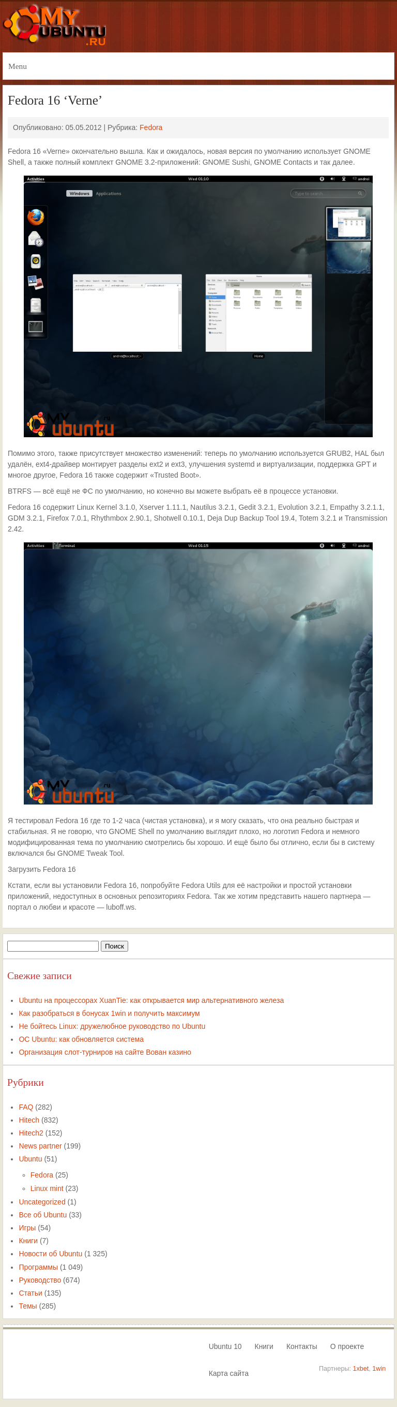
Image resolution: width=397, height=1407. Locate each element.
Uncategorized (42, 1202)
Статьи (30, 1293)
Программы (38, 1267)
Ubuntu (30, 1159)
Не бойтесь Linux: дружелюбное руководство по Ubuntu (112, 1026)
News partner (40, 1146)
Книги (28, 1241)
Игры (27, 1228)
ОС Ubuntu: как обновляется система (81, 1039)
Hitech (29, 1120)
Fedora (151, 127)
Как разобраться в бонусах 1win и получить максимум (109, 1013)
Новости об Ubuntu (50, 1254)
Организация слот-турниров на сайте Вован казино (105, 1052)
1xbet (361, 1368)
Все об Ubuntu (43, 1215)
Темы (28, 1306)
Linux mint (47, 1188)
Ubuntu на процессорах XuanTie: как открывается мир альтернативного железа (151, 1000)
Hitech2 (31, 1133)
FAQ (26, 1107)
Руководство (40, 1280)
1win (379, 1368)
